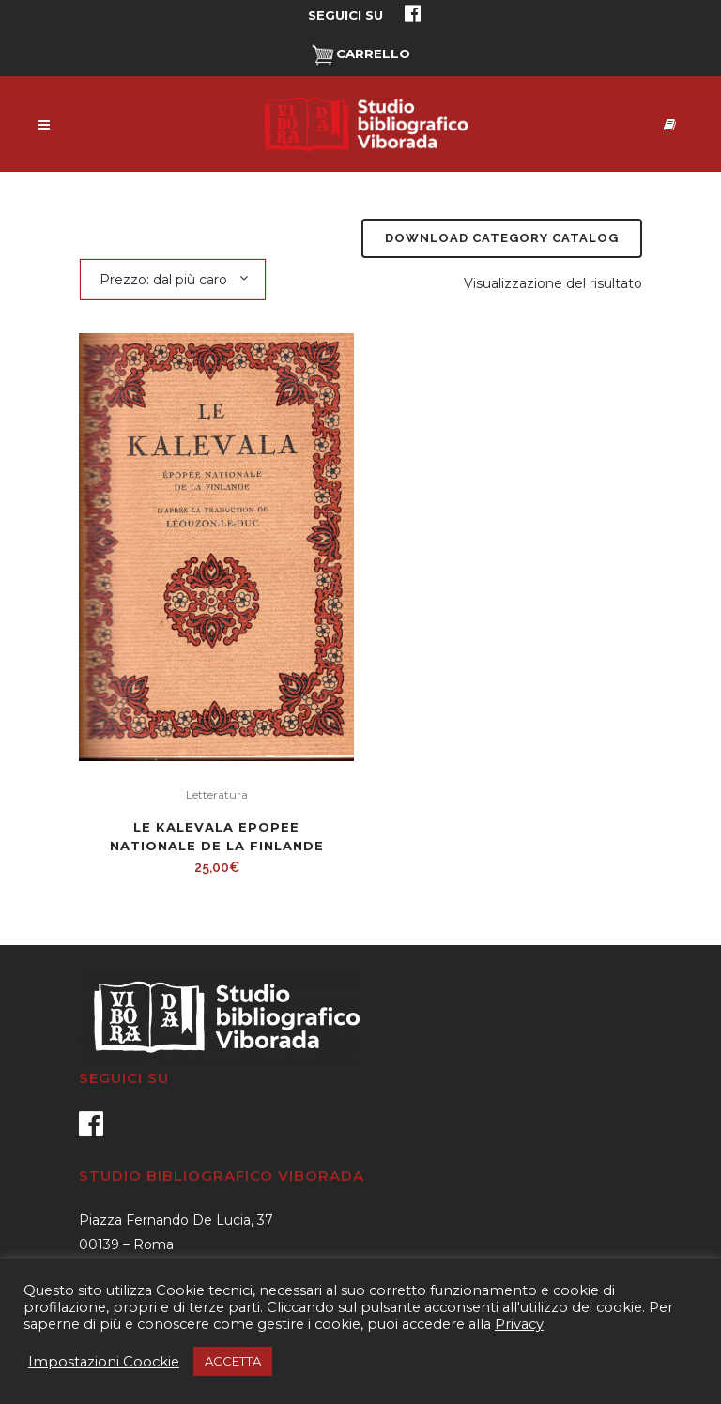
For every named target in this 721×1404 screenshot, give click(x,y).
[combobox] (173, 278)
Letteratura (217, 794)
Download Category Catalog (502, 238)
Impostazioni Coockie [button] (103, 1361)
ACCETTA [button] (233, 1360)
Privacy (519, 1324)
